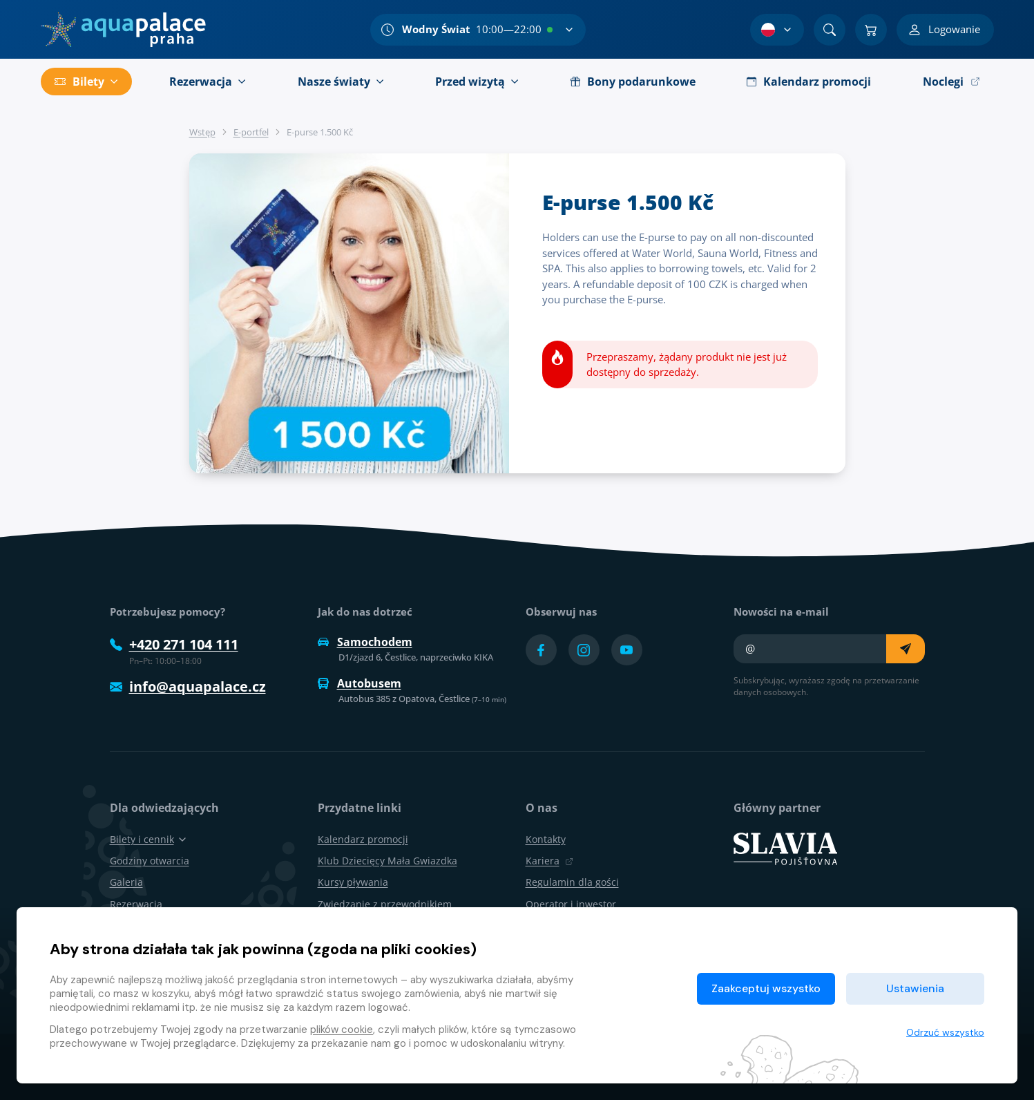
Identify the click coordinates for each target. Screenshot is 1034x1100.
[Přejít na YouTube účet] (626, 649)
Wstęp (202, 132)
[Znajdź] (829, 30)
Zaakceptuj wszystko (766, 988)
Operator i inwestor (571, 904)
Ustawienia (915, 988)
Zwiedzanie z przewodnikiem (385, 904)
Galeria (126, 882)
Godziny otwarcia (149, 860)
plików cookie (341, 1029)
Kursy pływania (353, 882)
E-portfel (251, 132)
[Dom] (123, 29)
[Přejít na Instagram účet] (584, 649)
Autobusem (359, 683)
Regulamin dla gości (572, 882)
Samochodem (365, 641)
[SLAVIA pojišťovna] (785, 847)
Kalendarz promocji (363, 839)
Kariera (549, 860)
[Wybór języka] (777, 30)
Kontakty (546, 839)
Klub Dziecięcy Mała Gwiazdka (387, 860)
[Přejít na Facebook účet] (541, 649)
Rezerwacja (136, 904)
